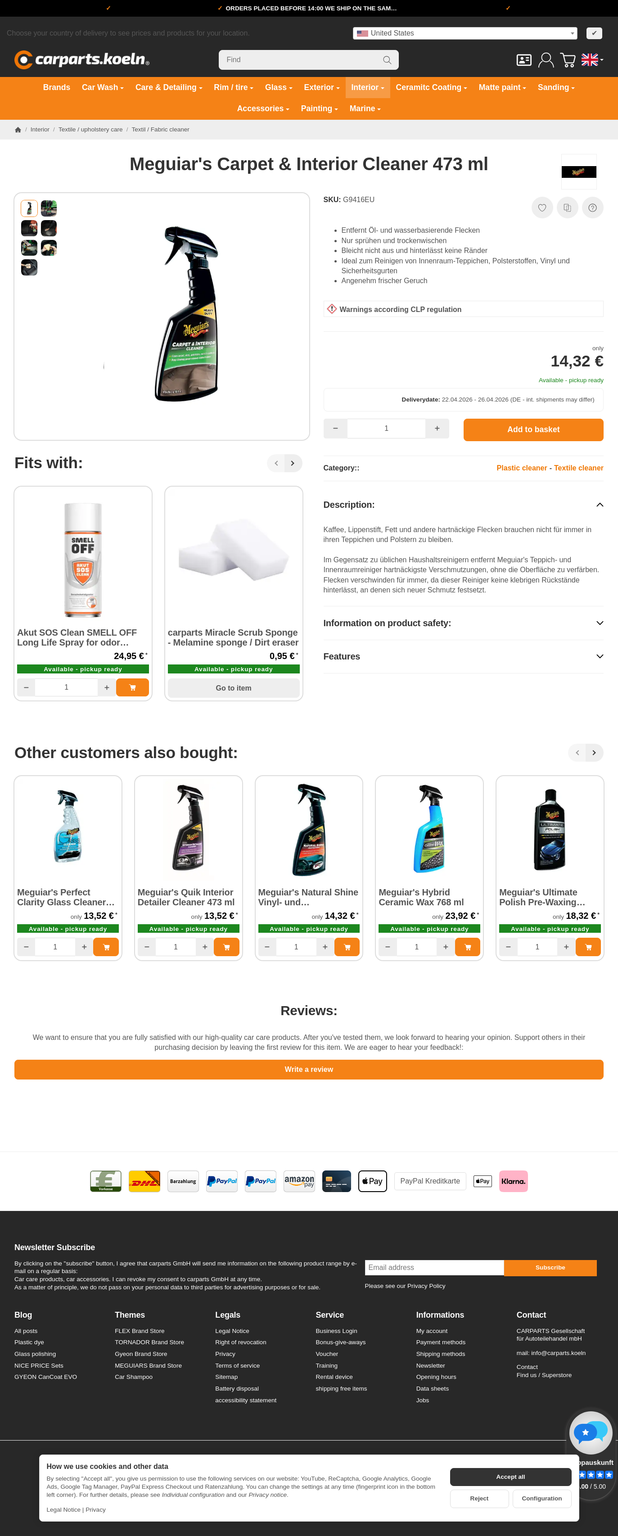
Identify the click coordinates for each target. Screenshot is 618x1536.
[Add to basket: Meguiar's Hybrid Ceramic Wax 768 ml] (467, 947)
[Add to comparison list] (567, 207)
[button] (29, 208)
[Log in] (546, 60)
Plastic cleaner (522, 468)
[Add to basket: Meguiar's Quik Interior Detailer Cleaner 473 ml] (226, 947)
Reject (479, 1498)
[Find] (309, 60)
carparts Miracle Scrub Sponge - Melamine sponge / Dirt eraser (233, 637)
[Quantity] (66, 687)
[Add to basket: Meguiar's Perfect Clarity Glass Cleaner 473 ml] (105, 947)
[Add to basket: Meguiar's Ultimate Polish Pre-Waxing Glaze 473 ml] (588, 947)
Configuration (542, 1498)
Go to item (234, 688)
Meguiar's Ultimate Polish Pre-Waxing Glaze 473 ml (538, 897)
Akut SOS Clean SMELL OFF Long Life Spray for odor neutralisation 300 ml (77, 637)
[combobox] (465, 33)
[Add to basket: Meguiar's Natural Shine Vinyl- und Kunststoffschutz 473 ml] (347, 947)
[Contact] (524, 60)
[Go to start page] (81, 59)
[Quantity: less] (26, 687)
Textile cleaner (579, 468)
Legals (227, 1315)
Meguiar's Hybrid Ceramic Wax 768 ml (421, 897)
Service (330, 1315)
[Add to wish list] (542, 207)
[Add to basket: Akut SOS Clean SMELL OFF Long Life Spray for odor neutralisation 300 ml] (132, 687)
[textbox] (465, 33)
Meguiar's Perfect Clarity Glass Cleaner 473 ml (61, 897)
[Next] (293, 463)
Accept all (510, 1476)
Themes (130, 1315)
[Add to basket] (534, 430)
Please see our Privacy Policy (405, 1286)
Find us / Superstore (544, 1375)
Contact (531, 1315)
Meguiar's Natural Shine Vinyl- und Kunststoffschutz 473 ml (308, 897)
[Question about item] (593, 207)
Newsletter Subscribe (54, 1247)
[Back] (276, 463)
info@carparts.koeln (558, 1353)
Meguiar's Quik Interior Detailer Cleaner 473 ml (186, 897)
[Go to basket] (567, 60)
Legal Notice (64, 1509)
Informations (440, 1315)
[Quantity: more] (107, 687)
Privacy (96, 1509)
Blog (23, 1315)
